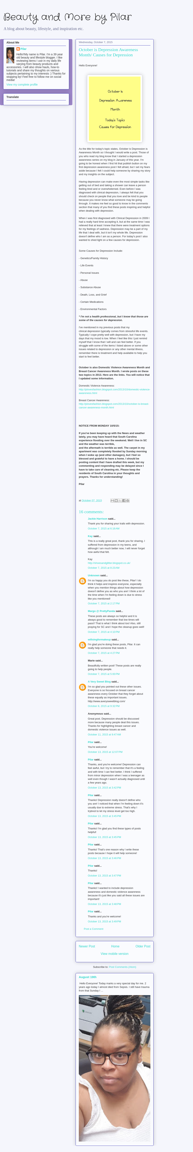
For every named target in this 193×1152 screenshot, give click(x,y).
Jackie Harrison (97, 518)
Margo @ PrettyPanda (101, 611)
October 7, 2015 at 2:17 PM (104, 603)
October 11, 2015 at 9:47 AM (104, 734)
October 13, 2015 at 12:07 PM (105, 751)
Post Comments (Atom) (122, 966)
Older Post (143, 946)
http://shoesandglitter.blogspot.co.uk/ (109, 562)
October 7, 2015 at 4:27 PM (104, 652)
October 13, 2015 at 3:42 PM (104, 787)
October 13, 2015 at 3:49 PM (104, 921)
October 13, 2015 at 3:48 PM (104, 904)
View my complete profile (22, 84)
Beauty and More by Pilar (67, 17)
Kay (90, 536)
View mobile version (114, 953)
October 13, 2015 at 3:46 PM (104, 858)
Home (115, 946)
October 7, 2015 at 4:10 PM (104, 631)
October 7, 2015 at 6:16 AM (103, 528)
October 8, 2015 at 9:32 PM (104, 706)
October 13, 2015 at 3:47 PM (104, 875)
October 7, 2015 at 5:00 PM (104, 673)
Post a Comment (93, 928)
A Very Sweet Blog (99, 681)
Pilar (90, 742)
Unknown (94, 575)
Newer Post (87, 946)
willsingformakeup (99, 639)
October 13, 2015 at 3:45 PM (104, 816)
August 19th (87, 977)
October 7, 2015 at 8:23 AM (103, 567)
